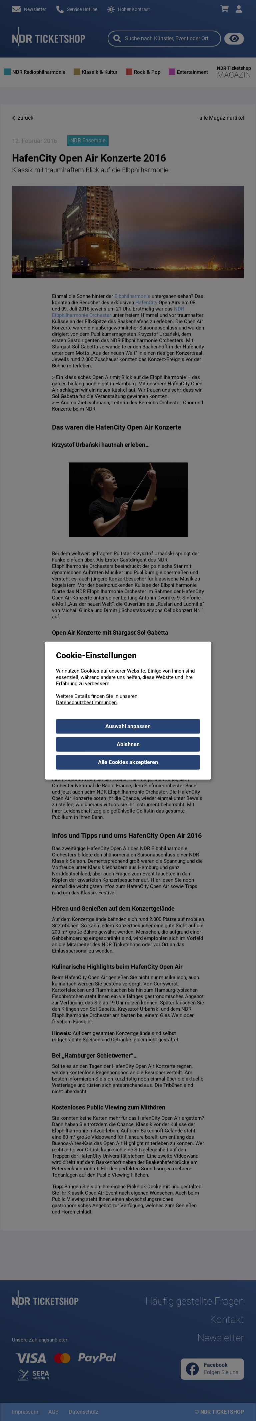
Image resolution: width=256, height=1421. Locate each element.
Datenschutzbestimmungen (86, 702)
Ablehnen (128, 744)
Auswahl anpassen (128, 726)
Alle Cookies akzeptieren (128, 762)
